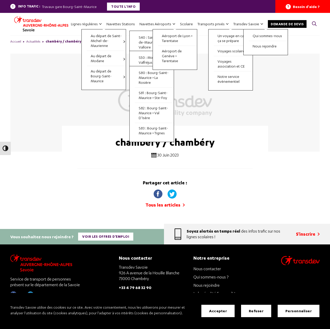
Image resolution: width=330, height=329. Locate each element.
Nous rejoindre (206, 285)
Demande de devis (287, 24)
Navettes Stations (120, 24)
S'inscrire (308, 234)
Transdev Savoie (246, 24)
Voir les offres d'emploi (105, 236)
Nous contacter (207, 268)
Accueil (15, 41)
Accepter (218, 311)
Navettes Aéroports (155, 24)
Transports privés (211, 24)
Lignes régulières (84, 24)
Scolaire (186, 24)
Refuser (256, 311)
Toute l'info (123, 7)
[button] (314, 24)
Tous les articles (165, 205)
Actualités (33, 41)
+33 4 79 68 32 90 (135, 287)
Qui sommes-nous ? (210, 277)
